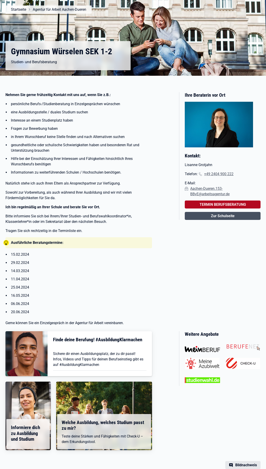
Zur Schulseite (223, 216)
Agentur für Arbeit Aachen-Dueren (59, 9)
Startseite (18, 9)
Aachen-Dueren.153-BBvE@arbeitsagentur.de (210, 191)
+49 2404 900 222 (218, 174)
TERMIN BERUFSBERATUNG (223, 204)
